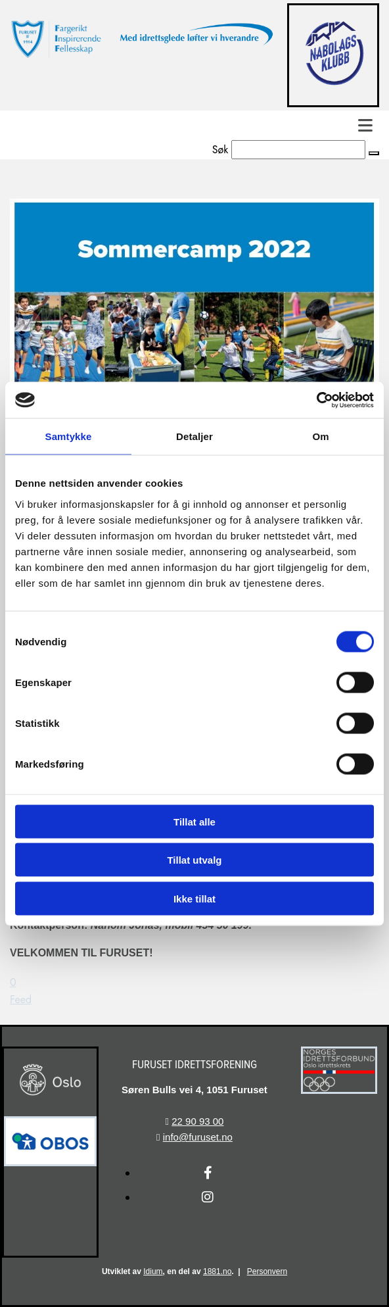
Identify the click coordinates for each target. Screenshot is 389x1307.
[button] (374, 153)
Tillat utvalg (194, 860)
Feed (21, 999)
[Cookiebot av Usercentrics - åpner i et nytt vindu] (316, 399)
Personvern (267, 1271)
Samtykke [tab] (68, 436)
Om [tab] (320, 436)
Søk (220, 149)
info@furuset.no (198, 1137)
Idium (152, 1271)
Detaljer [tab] (194, 436)
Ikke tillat (194, 898)
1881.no (217, 1271)
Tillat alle (194, 821)
